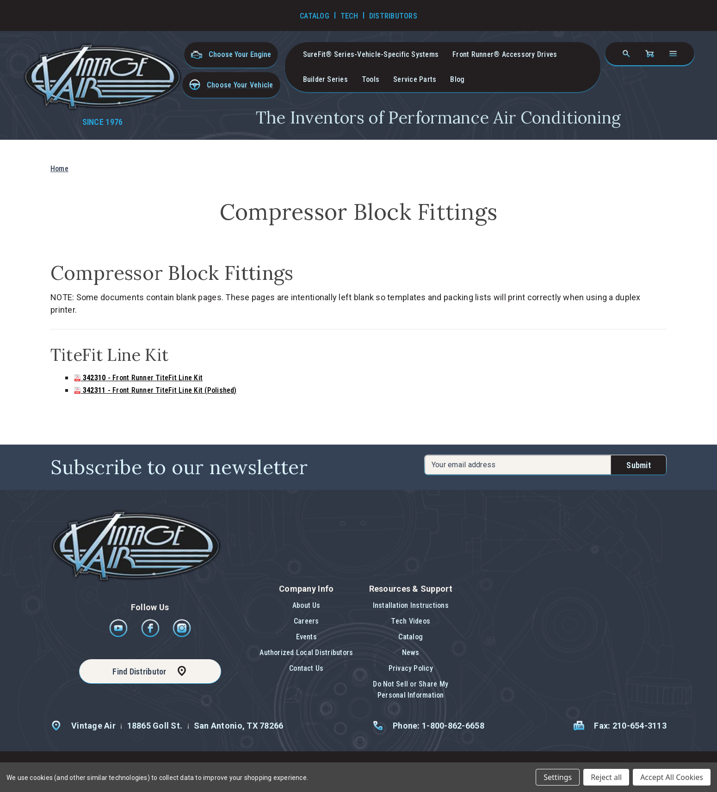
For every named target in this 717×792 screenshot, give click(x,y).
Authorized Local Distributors (306, 652)
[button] (231, 85)
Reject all (606, 777)
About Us (306, 605)
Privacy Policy (411, 668)
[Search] (626, 53)
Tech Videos (410, 621)
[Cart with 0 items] (649, 53)
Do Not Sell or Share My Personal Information (410, 689)
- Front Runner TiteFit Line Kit (138, 377)
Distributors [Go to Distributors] (393, 16)
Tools (370, 79)
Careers (306, 621)
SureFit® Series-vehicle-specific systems (371, 54)
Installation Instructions (411, 605)
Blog (457, 79)
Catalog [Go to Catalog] (314, 16)
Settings (558, 777)
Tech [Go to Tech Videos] (349, 16)
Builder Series (325, 79)
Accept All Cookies (671, 777)
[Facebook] (151, 635)
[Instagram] (182, 635)
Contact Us (306, 668)
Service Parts (414, 79)
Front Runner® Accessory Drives (504, 54)
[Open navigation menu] (673, 53)
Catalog (410, 636)
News (411, 652)
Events (306, 636)
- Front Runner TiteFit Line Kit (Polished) (155, 390)
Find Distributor (139, 671)
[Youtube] (119, 635)
